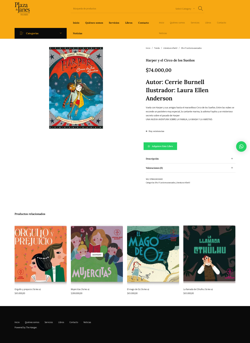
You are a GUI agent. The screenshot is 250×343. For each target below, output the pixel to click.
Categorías (33, 33)
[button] (190, 146)
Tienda (157, 48)
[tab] (190, 158)
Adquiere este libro (162, 146)
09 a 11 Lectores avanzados (191, 48)
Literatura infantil (170, 48)
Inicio (148, 48)
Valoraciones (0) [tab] (154, 167)
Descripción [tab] (152, 158)
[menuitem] (76, 22)
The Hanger (31, 327)
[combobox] (184, 8)
